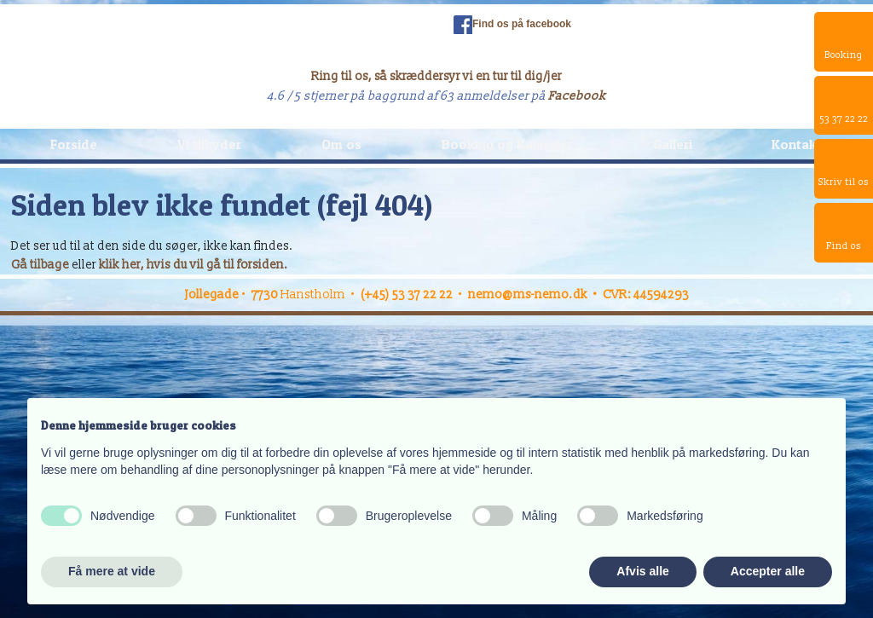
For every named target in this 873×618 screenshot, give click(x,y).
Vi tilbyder (209, 144)
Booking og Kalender (507, 144)
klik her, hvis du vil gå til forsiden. (193, 264)
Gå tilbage (40, 264)
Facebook (577, 96)
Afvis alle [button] (642, 571)
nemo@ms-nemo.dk (527, 294)
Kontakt (797, 144)
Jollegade (212, 294)
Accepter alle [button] (768, 571)
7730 (265, 294)
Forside (73, 144)
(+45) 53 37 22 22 (407, 294)
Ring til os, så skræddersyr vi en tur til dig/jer (436, 76)
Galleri (672, 144)
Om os (341, 144)
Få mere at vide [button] (111, 571)
